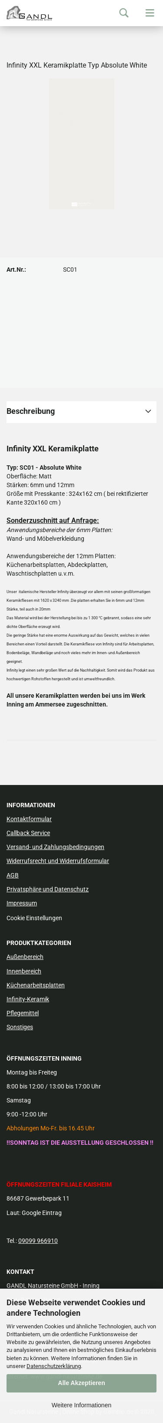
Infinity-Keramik (28, 999)
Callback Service (28, 832)
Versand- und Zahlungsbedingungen (55, 846)
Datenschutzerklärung (54, 1366)
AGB (13, 875)
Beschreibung (31, 411)
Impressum (22, 903)
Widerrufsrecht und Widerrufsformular (58, 860)
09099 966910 (38, 1240)
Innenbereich (24, 971)
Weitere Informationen (81, 1405)
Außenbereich (25, 956)
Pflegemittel (23, 1013)
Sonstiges (20, 1027)
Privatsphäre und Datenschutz (48, 889)
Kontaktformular (29, 819)
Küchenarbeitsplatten (36, 985)
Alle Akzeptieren (81, 1382)
